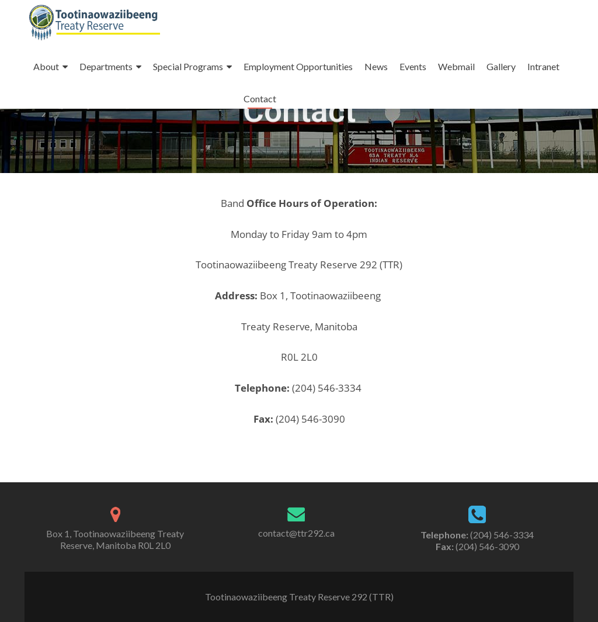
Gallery (501, 66)
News (376, 66)
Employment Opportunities (298, 66)
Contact (260, 98)
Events (412, 66)
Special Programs (188, 66)
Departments (106, 66)
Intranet (543, 66)
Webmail (456, 66)
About (46, 66)
